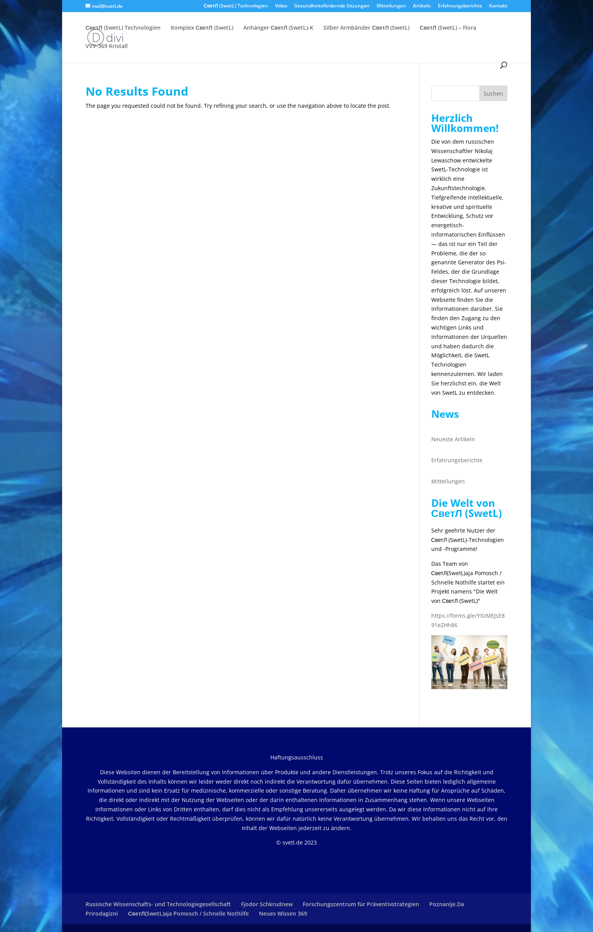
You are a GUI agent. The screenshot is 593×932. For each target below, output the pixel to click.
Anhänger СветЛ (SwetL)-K (278, 28)
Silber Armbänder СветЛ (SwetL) (366, 28)
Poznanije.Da (446, 904)
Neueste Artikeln (453, 439)
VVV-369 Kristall (107, 46)
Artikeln (422, 6)
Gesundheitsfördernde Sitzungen (332, 6)
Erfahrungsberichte (460, 6)
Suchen (493, 93)
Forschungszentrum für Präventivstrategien (361, 904)
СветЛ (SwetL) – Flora (448, 28)
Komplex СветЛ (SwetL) (202, 28)
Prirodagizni (102, 913)
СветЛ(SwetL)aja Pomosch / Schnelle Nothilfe (188, 913)
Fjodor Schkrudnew (267, 904)
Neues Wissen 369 (283, 913)
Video (281, 6)
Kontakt (498, 6)
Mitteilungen (391, 6)
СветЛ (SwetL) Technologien (236, 6)
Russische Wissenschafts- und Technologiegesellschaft (158, 904)
